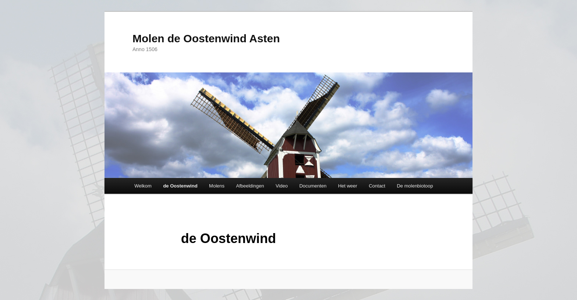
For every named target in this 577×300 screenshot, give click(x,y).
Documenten (312, 186)
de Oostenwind (180, 186)
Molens (216, 186)
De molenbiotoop (415, 186)
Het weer (347, 186)
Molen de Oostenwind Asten (206, 38)
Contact (377, 186)
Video (282, 186)
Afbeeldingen (250, 186)
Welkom (143, 186)
